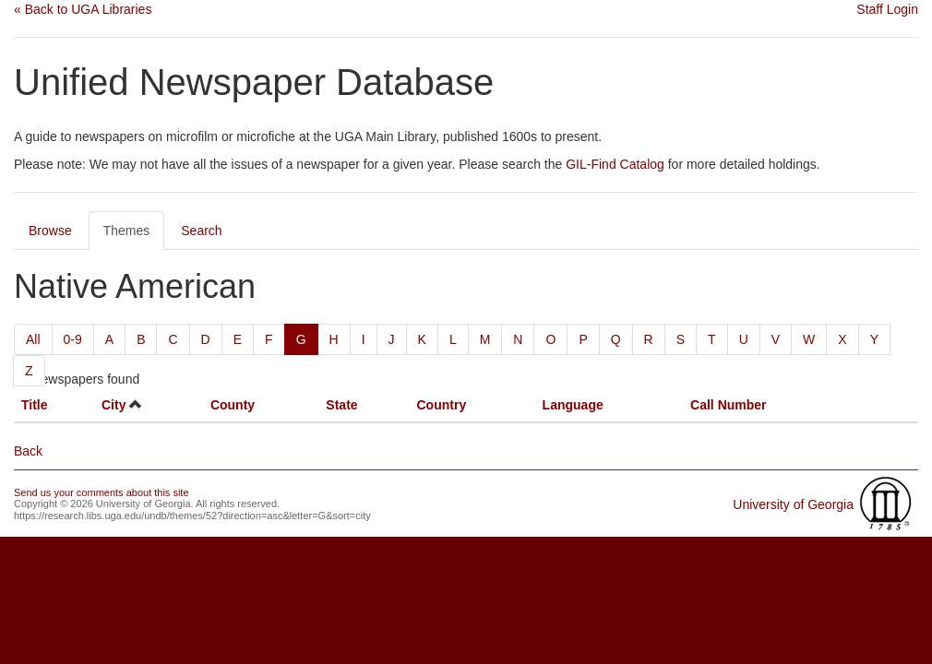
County (232, 404)
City (113, 404)
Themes (126, 230)
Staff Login (887, 9)
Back (28, 451)
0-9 (73, 339)
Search (201, 230)
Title (34, 404)
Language (573, 404)
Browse (50, 230)
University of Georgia (793, 504)
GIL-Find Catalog (615, 164)
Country (442, 404)
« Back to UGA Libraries (82, 9)
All (33, 339)
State (341, 404)
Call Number (728, 404)
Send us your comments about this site (101, 492)
